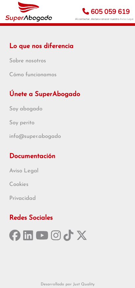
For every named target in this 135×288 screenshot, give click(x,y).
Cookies (18, 184)
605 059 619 (106, 11)
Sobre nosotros (27, 61)
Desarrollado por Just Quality (68, 284)
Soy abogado (25, 109)
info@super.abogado (35, 136)
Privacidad (22, 198)
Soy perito (21, 123)
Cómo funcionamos (33, 75)
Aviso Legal (126, 19)
